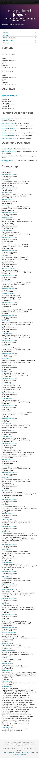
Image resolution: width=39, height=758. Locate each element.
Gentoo (4, 752)
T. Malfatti (4, 657)
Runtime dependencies (19, 37)
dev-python (18, 11)
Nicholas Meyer (6, 531)
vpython (11, 148)
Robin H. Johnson (7, 650)
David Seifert (5, 371)
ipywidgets (12, 126)
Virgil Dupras (5, 603)
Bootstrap (17, 754)
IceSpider (23, 754)
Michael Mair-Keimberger (9, 632)
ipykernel (11, 123)
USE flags (19, 35)
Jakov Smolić (5, 281)
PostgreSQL (11, 752)
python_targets (10, 96)
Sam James (5, 179)
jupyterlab (11, 133)
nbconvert (11, 135)
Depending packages (19, 40)
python (9, 119)
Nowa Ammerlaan (7, 217)
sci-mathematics (6, 151)
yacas (13, 156)
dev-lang (4, 119)
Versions (19, 32)
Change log (19, 43)
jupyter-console (13, 128)
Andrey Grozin (6, 643)
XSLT (27, 752)
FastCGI (23, 752)
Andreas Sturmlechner (8, 589)
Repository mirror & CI (8, 174)
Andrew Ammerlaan (7, 293)
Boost (32, 752)
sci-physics (5, 160)
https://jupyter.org (19, 24)
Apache (17, 752)
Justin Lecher (5, 670)
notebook (11, 138)
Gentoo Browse (8, 2)
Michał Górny (5, 205)
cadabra (14, 151)
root (10, 160)
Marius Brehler (6, 727)
